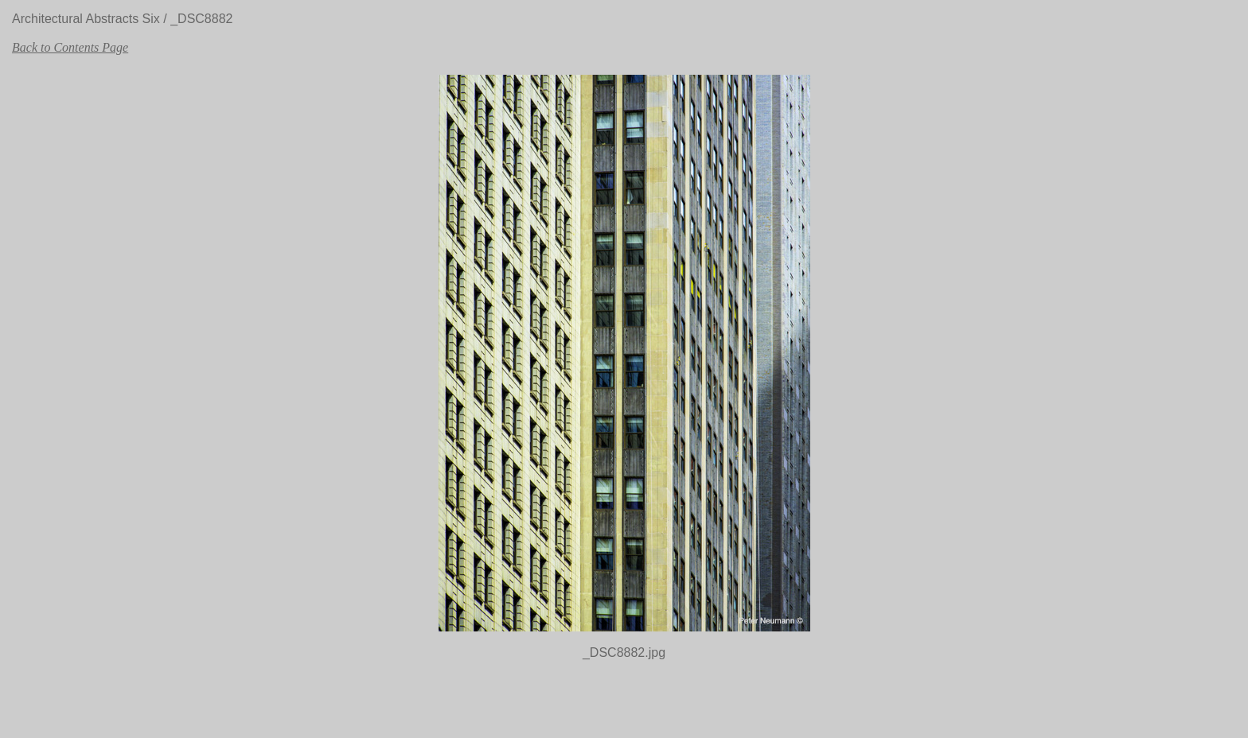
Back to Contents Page (70, 47)
